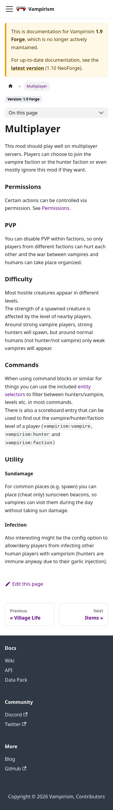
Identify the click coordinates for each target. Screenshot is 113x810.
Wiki (9, 660)
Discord (16, 714)
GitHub (15, 768)
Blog (10, 759)
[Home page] (10, 86)
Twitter (15, 724)
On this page (23, 112)
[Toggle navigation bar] (9, 8)
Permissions (55, 208)
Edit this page (24, 584)
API (8, 670)
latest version (27, 68)
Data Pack (16, 680)
